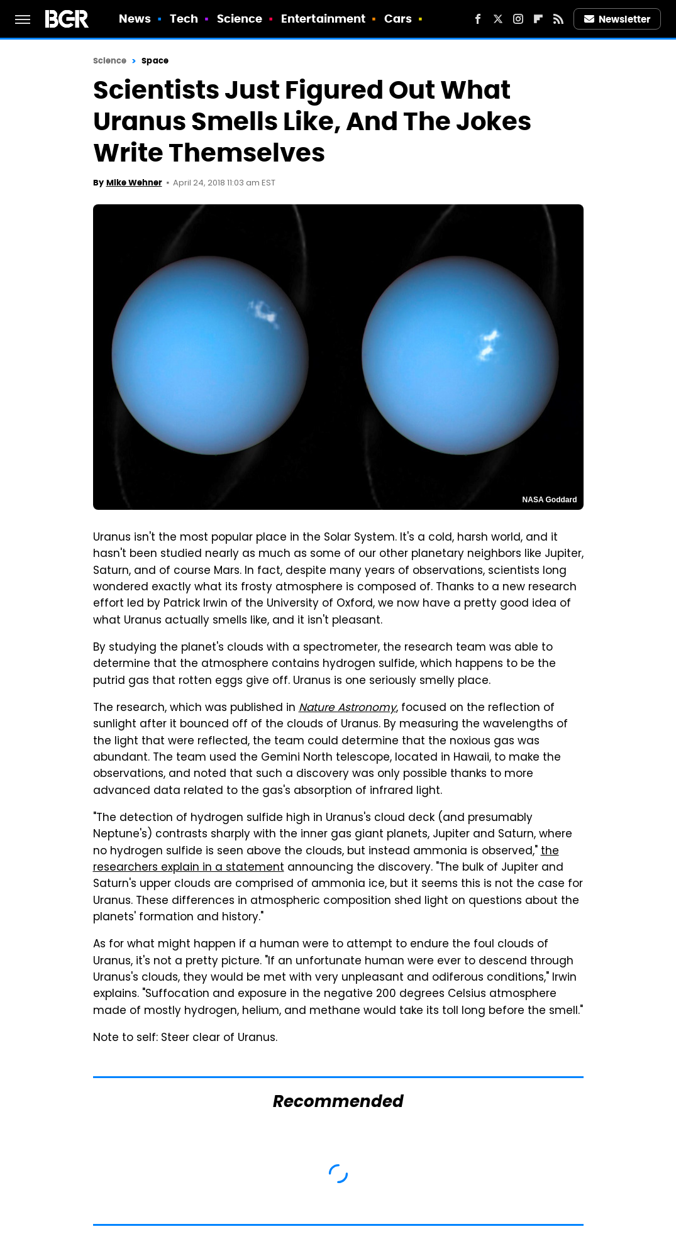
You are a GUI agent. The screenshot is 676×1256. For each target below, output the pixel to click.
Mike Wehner (134, 182)
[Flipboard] (538, 19)
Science (240, 18)
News (135, 18)
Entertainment (323, 18)
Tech (184, 18)
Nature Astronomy (347, 708)
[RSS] (558, 19)
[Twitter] (498, 19)
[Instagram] (518, 19)
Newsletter (617, 19)
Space (155, 60)
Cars (398, 18)
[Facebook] (478, 19)
